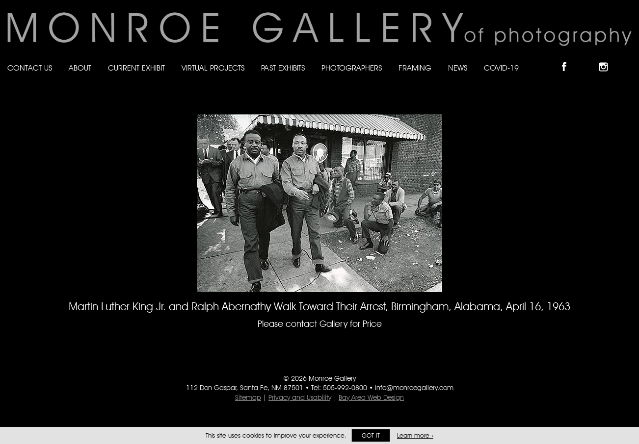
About (80, 68)
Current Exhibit (136, 68)
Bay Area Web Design (371, 397)
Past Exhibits (283, 68)
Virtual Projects (213, 68)
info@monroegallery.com (414, 388)
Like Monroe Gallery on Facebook (568, 58)
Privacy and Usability (299, 397)
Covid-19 (501, 68)
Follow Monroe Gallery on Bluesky (588, 58)
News (457, 68)
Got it (371, 435)
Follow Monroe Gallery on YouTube (627, 58)
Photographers (351, 68)
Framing (415, 68)
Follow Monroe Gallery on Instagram (607, 58)
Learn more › (415, 435)
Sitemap (248, 397)
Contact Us (29, 68)
